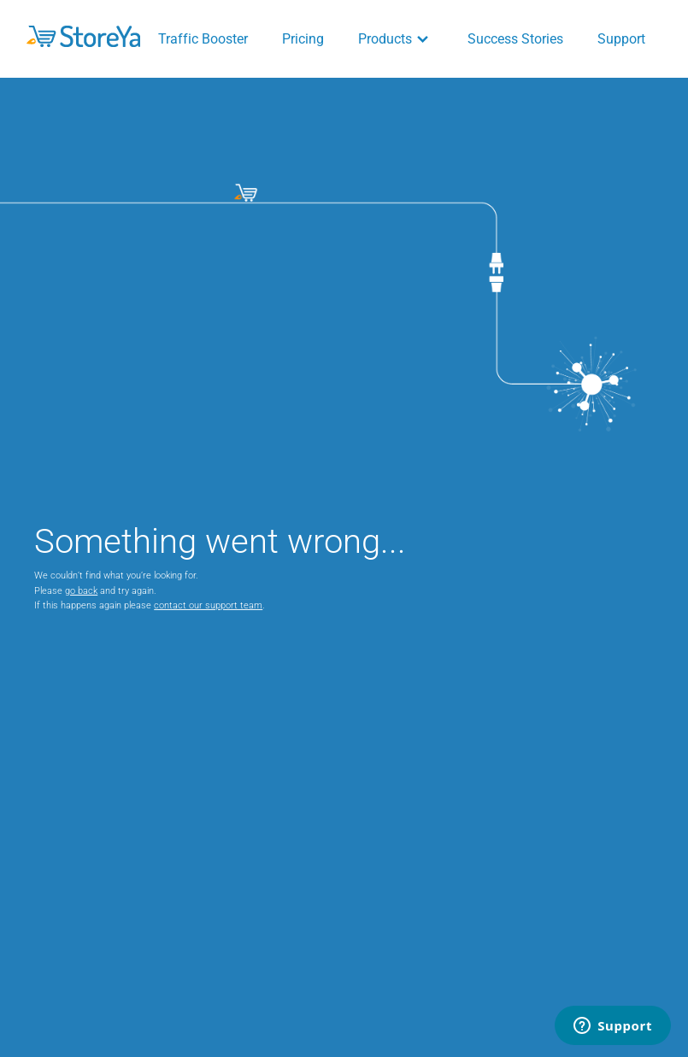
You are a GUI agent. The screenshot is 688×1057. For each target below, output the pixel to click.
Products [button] (395, 39)
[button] (83, 36)
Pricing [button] (303, 39)
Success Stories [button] (515, 39)
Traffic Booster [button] (203, 39)
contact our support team (208, 605)
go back (81, 590)
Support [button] (621, 39)
